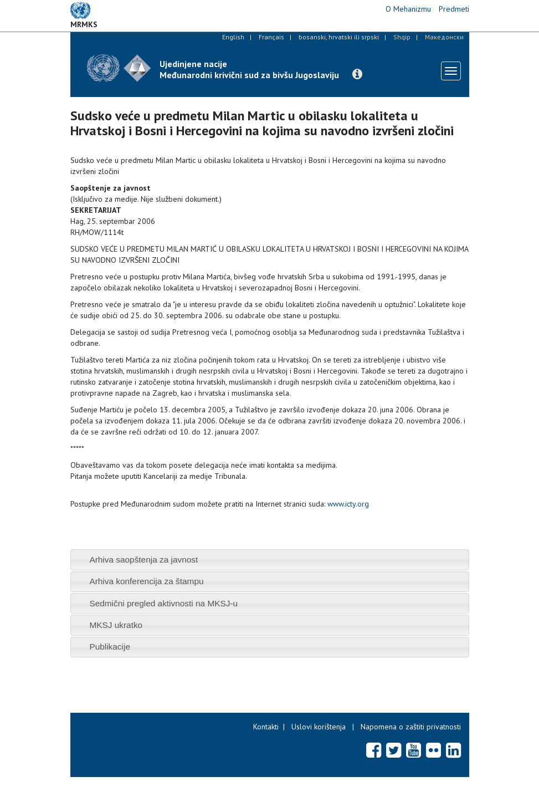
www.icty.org (348, 504)
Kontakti (266, 727)
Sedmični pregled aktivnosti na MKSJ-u (163, 603)
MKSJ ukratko (115, 625)
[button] (357, 74)
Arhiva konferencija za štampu (146, 581)
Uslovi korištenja (318, 727)
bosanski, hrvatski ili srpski (339, 37)
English (233, 37)
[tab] (269, 559)
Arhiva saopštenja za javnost (143, 559)
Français (271, 37)
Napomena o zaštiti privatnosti (411, 727)
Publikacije (109, 646)
